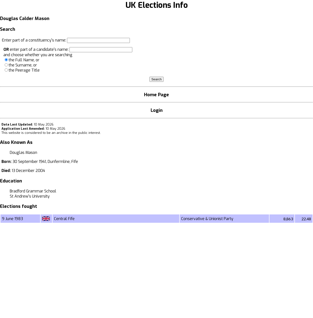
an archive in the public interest (76, 133)
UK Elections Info (156, 5)
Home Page (156, 95)
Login (157, 110)
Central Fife (64, 218)
